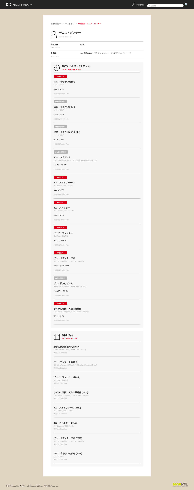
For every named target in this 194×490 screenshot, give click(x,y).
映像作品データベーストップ (62, 24)
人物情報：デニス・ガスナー (89, 24)
